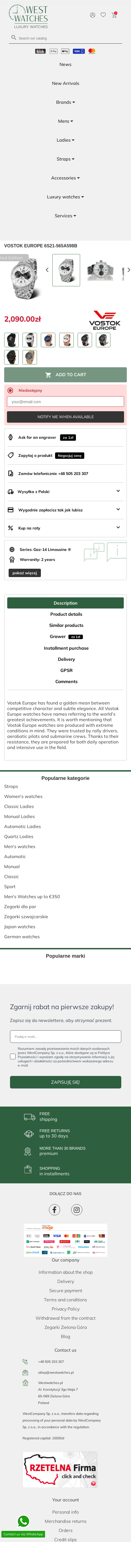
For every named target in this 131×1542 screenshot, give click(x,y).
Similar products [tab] (66, 625)
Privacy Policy (66, 1309)
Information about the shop (66, 1272)
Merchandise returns (65, 1521)
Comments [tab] (66, 681)
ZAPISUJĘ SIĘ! (65, 1082)
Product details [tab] (66, 614)
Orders (66, 1530)
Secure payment (65, 1290)
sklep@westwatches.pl (56, 1372)
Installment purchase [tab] (66, 648)
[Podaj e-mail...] (65, 1036)
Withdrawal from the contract (65, 1318)
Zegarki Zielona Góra (66, 1327)
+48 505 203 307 (51, 1361)
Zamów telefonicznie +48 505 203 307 (53, 473)
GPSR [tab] (66, 670)
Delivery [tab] (66, 659)
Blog (65, 1336)
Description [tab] (66, 603)
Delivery (65, 1281)
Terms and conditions (65, 1299)
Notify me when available (66, 416)
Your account (65, 1499)
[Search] (65, 38)
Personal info (65, 1512)
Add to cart (65, 375)
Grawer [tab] (66, 636)
